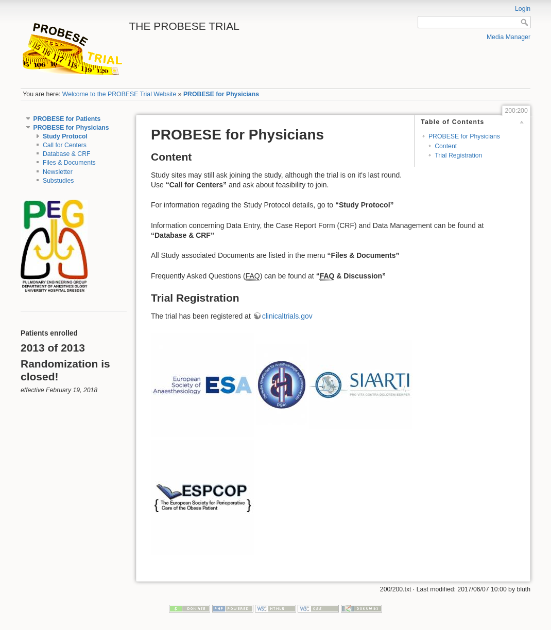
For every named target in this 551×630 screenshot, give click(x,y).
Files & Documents (69, 162)
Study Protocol (65, 136)
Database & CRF (67, 153)
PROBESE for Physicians (221, 94)
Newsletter (58, 172)
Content (446, 146)
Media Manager (508, 37)
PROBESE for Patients (67, 118)
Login (522, 8)
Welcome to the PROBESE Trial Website (119, 94)
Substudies (58, 180)
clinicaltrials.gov (287, 316)
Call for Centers (65, 145)
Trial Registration (458, 155)
